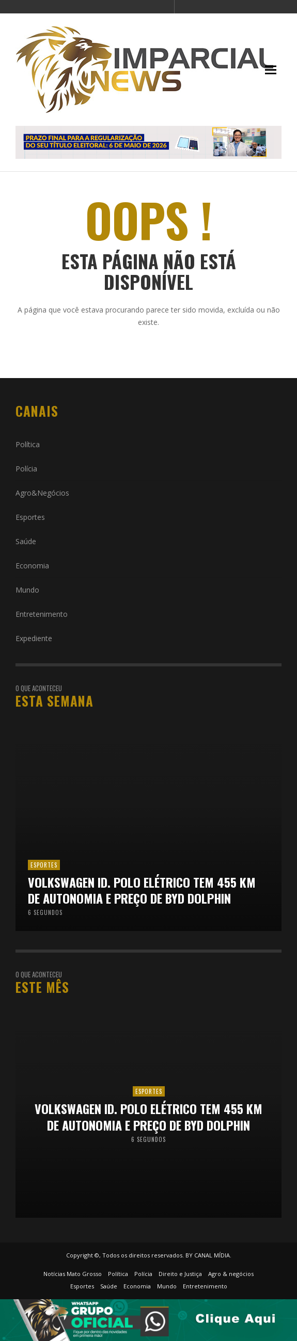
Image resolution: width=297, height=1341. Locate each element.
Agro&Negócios (42, 493)
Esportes (30, 517)
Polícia (26, 468)
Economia (32, 565)
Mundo (27, 590)
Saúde (25, 541)
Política (27, 444)
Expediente (33, 638)
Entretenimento (41, 614)
